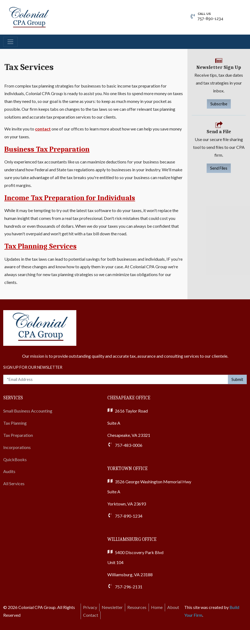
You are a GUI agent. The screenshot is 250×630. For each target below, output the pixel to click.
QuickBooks (15, 459)
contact (43, 128)
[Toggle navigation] (10, 42)
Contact (90, 615)
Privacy (90, 607)
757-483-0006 (128, 445)
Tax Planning (15, 422)
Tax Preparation (18, 435)
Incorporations (17, 447)
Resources (136, 607)
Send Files (218, 168)
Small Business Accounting (27, 410)
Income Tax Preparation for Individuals (69, 198)
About (173, 607)
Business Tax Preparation (47, 149)
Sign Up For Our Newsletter (32, 367)
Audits (9, 471)
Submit (237, 379)
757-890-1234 (210, 16)
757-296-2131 (128, 586)
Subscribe (218, 104)
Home (157, 607)
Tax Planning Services (40, 246)
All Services (14, 483)
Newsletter (112, 607)
